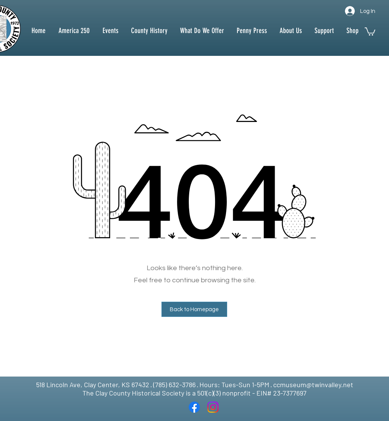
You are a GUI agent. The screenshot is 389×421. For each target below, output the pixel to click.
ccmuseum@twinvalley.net (313, 384)
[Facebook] (194, 407)
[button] (149, 31)
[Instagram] (213, 407)
